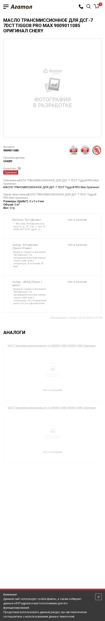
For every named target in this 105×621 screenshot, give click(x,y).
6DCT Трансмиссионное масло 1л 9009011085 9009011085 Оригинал (52, 345)
